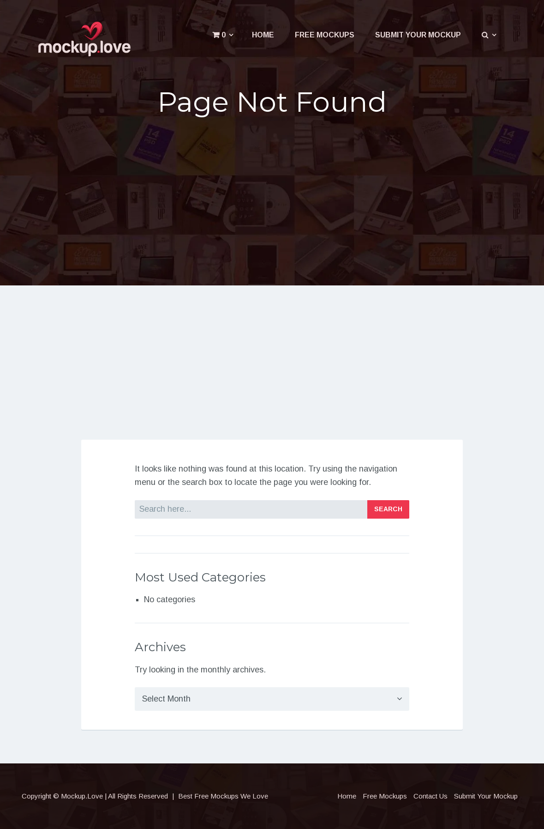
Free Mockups (324, 35)
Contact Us (430, 796)
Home (263, 35)
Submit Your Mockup (418, 35)
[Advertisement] (272, 197)
